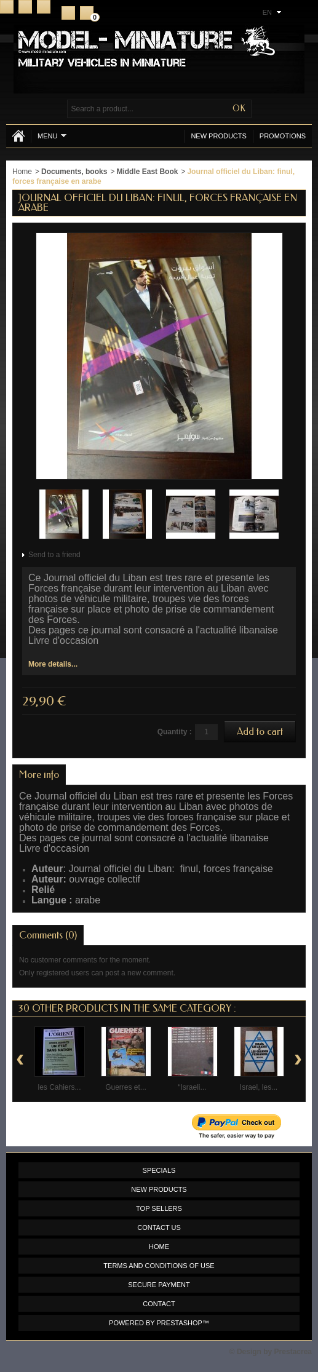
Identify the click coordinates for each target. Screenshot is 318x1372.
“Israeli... (192, 1087)
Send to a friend (54, 554)
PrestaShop (179, 1322)
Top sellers (159, 1208)
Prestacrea (293, 1351)
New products (218, 136)
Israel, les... (258, 1087)
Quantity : (174, 732)
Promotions (283, 136)
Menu (52, 136)
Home (7, 7)
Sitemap (44, 7)
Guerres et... (125, 1087)
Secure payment (158, 1284)
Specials (159, 1170)
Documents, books (74, 171)
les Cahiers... (59, 1087)
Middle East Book (147, 171)
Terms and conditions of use (158, 1265)
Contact (25, 7)
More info (39, 774)
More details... (53, 664)
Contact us (159, 1227)
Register (68, 13)
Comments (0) (48, 935)
